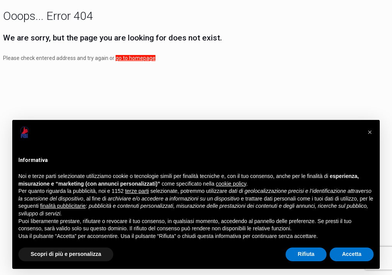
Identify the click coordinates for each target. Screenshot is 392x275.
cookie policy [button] (231, 184)
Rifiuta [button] (306, 254)
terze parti (137, 191)
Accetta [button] (351, 254)
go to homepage (135, 58)
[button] (370, 132)
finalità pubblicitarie (63, 206)
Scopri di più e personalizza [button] (66, 254)
